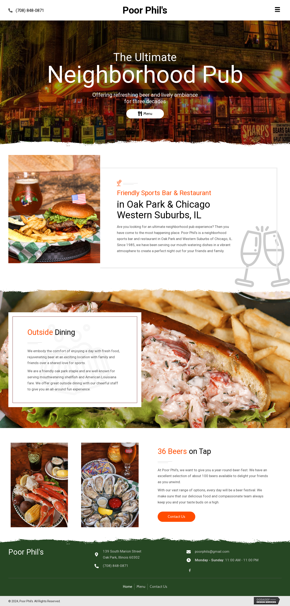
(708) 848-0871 (30, 10)
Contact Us (158, 586)
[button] (145, 113)
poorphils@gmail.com (212, 551)
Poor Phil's (145, 10)
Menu (141, 586)
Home (127, 586)
